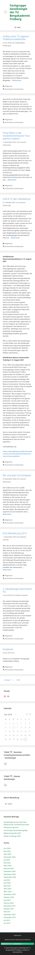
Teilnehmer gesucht (11, 827)
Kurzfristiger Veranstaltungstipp (16, 830)
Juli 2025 (7, 860)
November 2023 (10, 894)
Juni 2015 (7, 923)
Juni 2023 (7, 900)
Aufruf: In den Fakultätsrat (16, 198)
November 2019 (10, 917)
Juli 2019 (7, 920)
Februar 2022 (9, 903)
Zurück (6, 680)
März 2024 (7, 891)
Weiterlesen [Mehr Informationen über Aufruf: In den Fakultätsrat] (15, 238)
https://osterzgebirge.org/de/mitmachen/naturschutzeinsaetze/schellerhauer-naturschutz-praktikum (17, 453)
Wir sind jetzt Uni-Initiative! (17, 475)
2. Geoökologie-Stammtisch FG (17, 590)
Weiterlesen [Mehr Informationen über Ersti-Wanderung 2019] (7, 570)
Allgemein (8, 86)
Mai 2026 (7, 851)
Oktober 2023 (9, 897)
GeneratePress (17, 952)
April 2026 (7, 854)
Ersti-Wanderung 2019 (15, 533)
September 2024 (10, 877)
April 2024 (7, 888)
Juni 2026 (7, 848)
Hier (30, 111)
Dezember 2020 (9, 914)
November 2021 (10, 906)
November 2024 (10, 874)
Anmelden (17, 944)
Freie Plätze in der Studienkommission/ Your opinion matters (16, 135)
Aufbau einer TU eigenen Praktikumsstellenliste (16, 38)
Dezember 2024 (9, 871)
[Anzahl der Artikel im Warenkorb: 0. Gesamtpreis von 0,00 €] (8, 804)
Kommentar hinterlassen (14, 89)
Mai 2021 (7, 912)
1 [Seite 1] (12, 680)
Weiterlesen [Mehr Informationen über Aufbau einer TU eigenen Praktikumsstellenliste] (17, 80)
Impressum (17, 935)
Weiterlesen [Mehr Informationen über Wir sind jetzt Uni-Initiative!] (7, 514)
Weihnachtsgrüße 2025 (12, 833)
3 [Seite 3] (17, 680)
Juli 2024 (7, 880)
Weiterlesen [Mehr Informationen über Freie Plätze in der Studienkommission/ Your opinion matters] (11, 180)
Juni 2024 (7, 883)
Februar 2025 (9, 868)
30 (25, 739)
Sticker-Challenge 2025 (12, 836)
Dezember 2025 (9, 857)
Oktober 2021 (9, 909)
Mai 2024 (7, 886)
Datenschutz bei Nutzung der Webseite (17, 939)
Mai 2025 (7, 863)
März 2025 (7, 865)
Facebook (8, 649)
